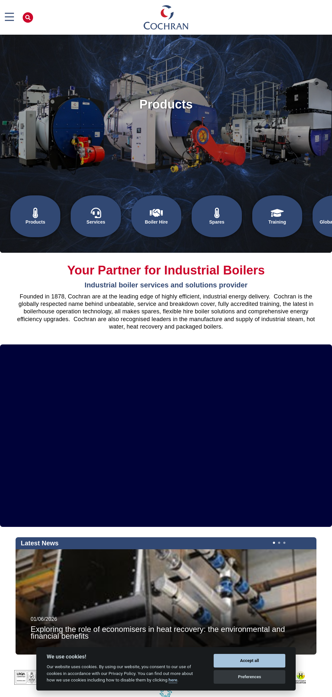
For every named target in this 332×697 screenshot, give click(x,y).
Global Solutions (301, 216)
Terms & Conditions (218, 691)
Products (32, 216)
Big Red (190, 691)
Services (85, 216)
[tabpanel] (166, 581)
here (173, 679)
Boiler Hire (139, 216)
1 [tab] (273, 521)
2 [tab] (278, 521)
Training (246, 216)
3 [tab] (283, 521)
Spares (193, 216)
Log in (245, 691)
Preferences (249, 676)
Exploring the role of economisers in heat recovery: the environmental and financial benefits (157, 612)
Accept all (249, 660)
